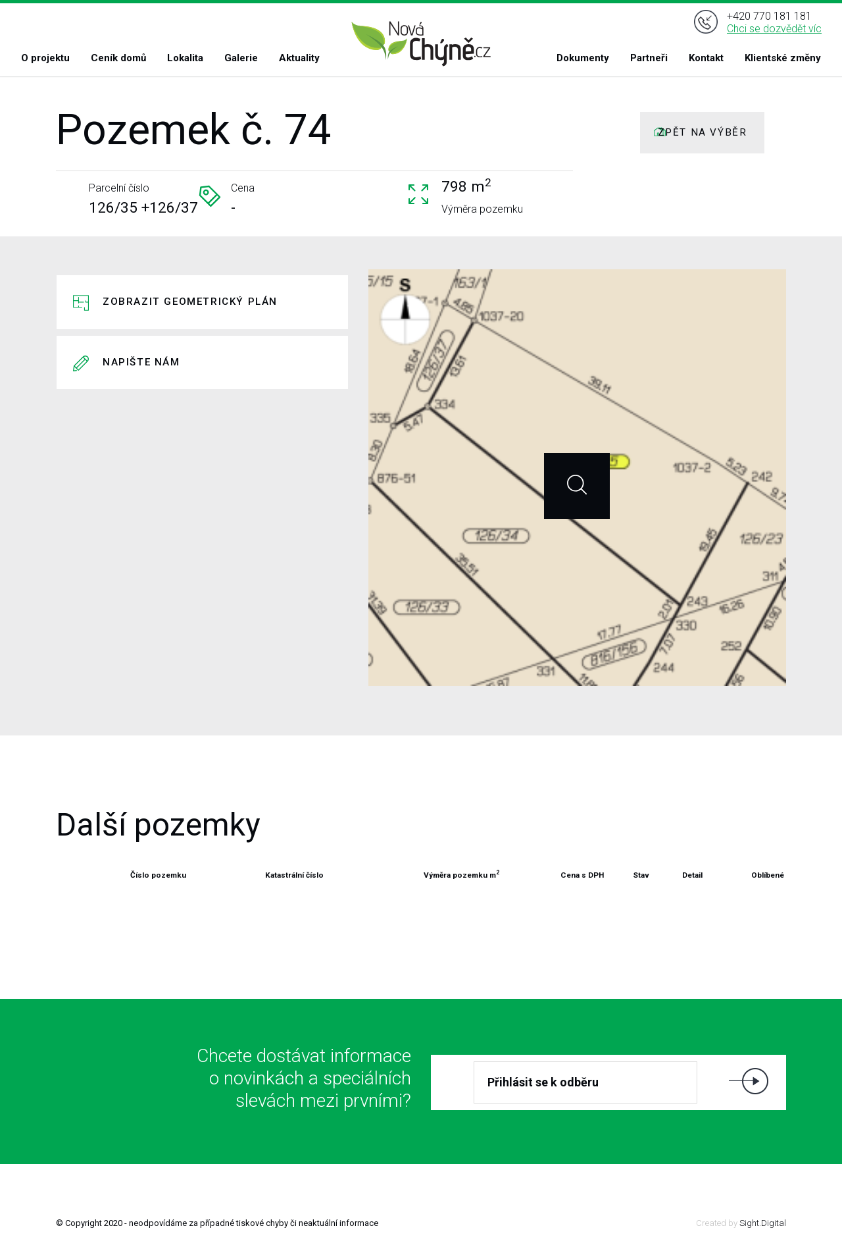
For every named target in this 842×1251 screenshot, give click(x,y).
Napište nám (141, 362)
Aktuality (299, 58)
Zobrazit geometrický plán (190, 301)
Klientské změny (783, 58)
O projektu (45, 58)
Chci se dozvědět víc (774, 28)
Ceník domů (118, 58)
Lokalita (185, 58)
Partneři (649, 58)
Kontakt (706, 58)
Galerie (241, 58)
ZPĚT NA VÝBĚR (702, 132)
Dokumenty (583, 58)
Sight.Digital (762, 1223)
